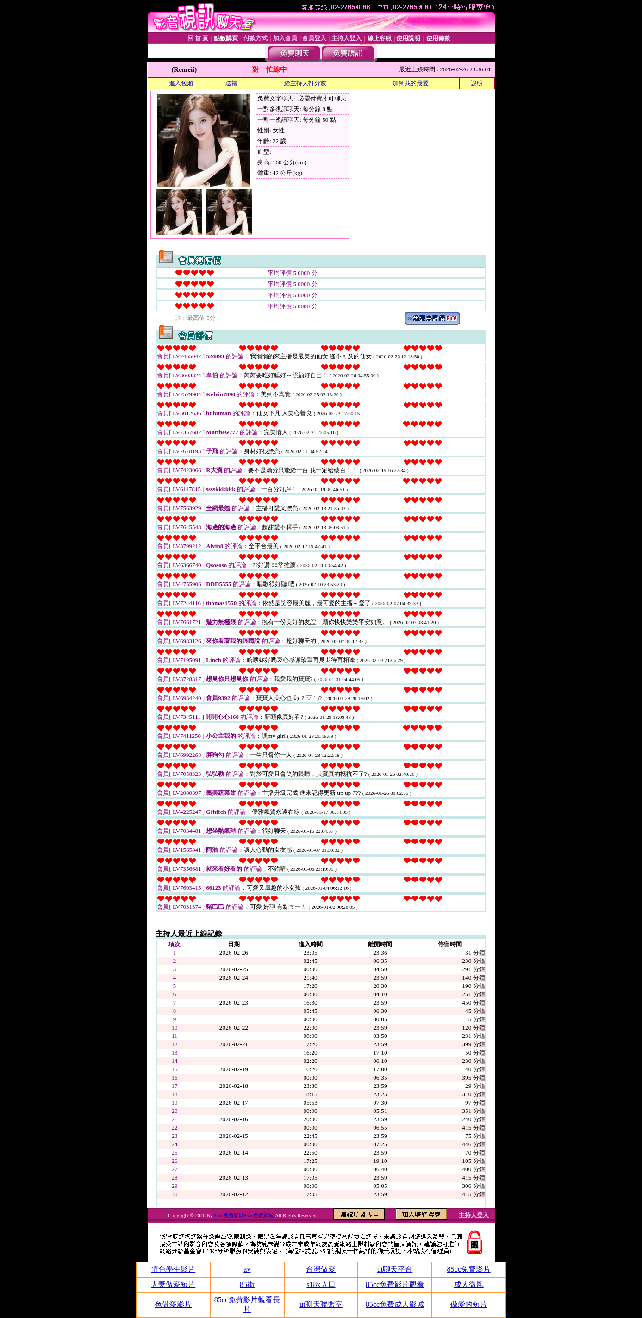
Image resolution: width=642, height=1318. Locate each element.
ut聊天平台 (394, 1269)
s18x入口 (320, 1284)
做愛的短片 (468, 1304)
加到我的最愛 (411, 83)
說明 (477, 83)
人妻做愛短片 (173, 1284)
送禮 (231, 83)
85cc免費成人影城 (395, 1304)
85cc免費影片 (469, 1269)
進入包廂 (181, 83)
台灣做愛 (321, 1269)
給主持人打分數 (305, 83)
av (246, 1269)
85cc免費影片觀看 (395, 1284)
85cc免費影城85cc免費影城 (244, 1215)
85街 (247, 1284)
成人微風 (469, 1284)
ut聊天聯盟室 (320, 1304)
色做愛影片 (173, 1304)
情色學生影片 (173, 1269)
